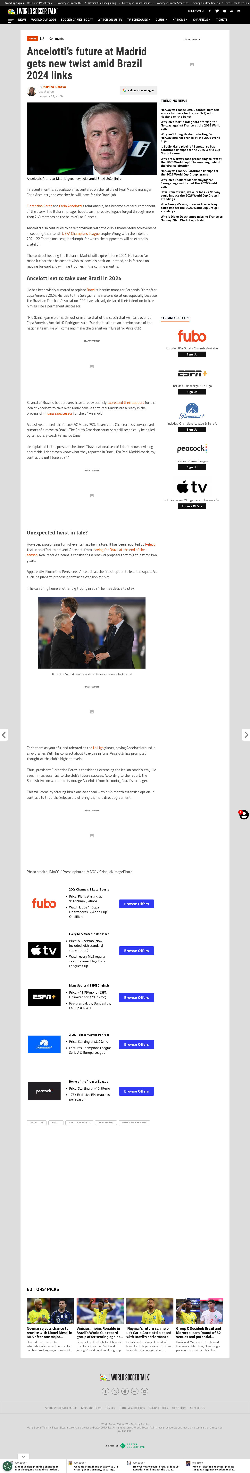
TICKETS (222, 19)
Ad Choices (179, 1423)
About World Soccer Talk (61, 1423)
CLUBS (162, 19)
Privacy (110, 1423)
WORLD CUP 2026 (43, 19)
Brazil (91, 290)
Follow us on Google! (141, 90)
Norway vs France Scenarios (172, 3)
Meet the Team (91, 1423)
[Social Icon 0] (105, 1406)
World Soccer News (134, 1122)
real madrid (106, 1122)
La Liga (98, 748)
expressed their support (125, 402)
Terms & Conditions (132, 1423)
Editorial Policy (158, 1423)
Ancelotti (36, 1122)
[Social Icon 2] (125, 1406)
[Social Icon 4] (144, 1406)
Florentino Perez (39, 206)
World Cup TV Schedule (40, 3)
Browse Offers (136, 903)
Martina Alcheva (54, 86)
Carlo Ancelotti (70, 206)
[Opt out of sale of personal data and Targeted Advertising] (7, 1466)
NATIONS (180, 19)
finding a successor (57, 413)
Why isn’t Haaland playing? (102, 3)
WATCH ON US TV (110, 19)
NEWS (22, 19)
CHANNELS (202, 19)
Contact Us (197, 1423)
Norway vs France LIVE (70, 3)
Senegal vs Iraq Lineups (206, 3)
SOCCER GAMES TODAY (77, 19)
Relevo (150, 544)
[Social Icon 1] (115, 1406)
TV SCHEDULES (139, 19)
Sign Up (192, 354)
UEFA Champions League (81, 233)
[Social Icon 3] (135, 1406)
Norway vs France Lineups (137, 3)
